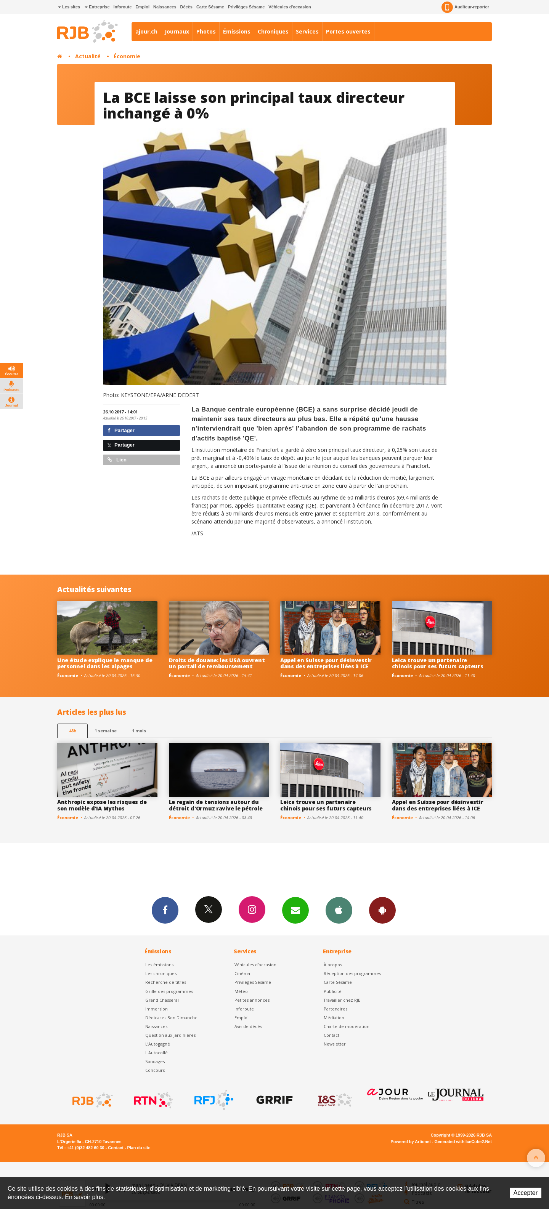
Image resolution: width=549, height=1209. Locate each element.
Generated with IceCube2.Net (463, 1141)
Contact (331, 1035)
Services (307, 31)
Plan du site (138, 1147)
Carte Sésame (210, 7)
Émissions (236, 31)
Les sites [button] (69, 7)
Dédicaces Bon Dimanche (171, 1017)
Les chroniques (161, 973)
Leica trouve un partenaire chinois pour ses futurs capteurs (437, 663)
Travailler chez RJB (342, 1000)
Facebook (165, 910)
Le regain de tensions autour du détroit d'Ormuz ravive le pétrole (216, 805)
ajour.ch (146, 31)
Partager (121, 430)
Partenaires (335, 1008)
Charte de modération (346, 1026)
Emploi (142, 7)
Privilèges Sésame (246, 7)
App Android (382, 910)
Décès (186, 7)
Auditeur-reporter (465, 7)
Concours (155, 1070)
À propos (333, 964)
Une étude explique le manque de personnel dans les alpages (104, 663)
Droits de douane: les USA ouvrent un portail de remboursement (217, 663)
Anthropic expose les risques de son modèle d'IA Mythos (101, 805)
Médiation (334, 1017)
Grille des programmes (169, 991)
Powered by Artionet (411, 1141)
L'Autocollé (156, 1052)
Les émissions (159, 964)
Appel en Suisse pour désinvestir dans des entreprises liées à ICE (326, 663)
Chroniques (273, 31)
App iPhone (339, 910)
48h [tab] (72, 730)
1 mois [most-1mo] (139, 730)
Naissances (165, 7)
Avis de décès (248, 1026)
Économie (127, 56)
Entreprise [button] (97, 7)
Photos (206, 31)
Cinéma (242, 973)
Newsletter (335, 1043)
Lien (117, 460)
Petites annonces (252, 1000)
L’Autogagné (157, 1043)
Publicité (333, 991)
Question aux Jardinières (170, 1035)
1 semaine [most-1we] (106, 730)
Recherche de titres (165, 982)
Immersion (156, 1008)
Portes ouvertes (348, 31)
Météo (241, 991)
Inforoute (123, 7)
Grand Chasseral (162, 1000)
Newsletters (295, 910)
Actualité (88, 56)
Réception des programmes (352, 973)
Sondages (155, 1061)
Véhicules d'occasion (289, 7)
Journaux (177, 31)
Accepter (526, 1193)
